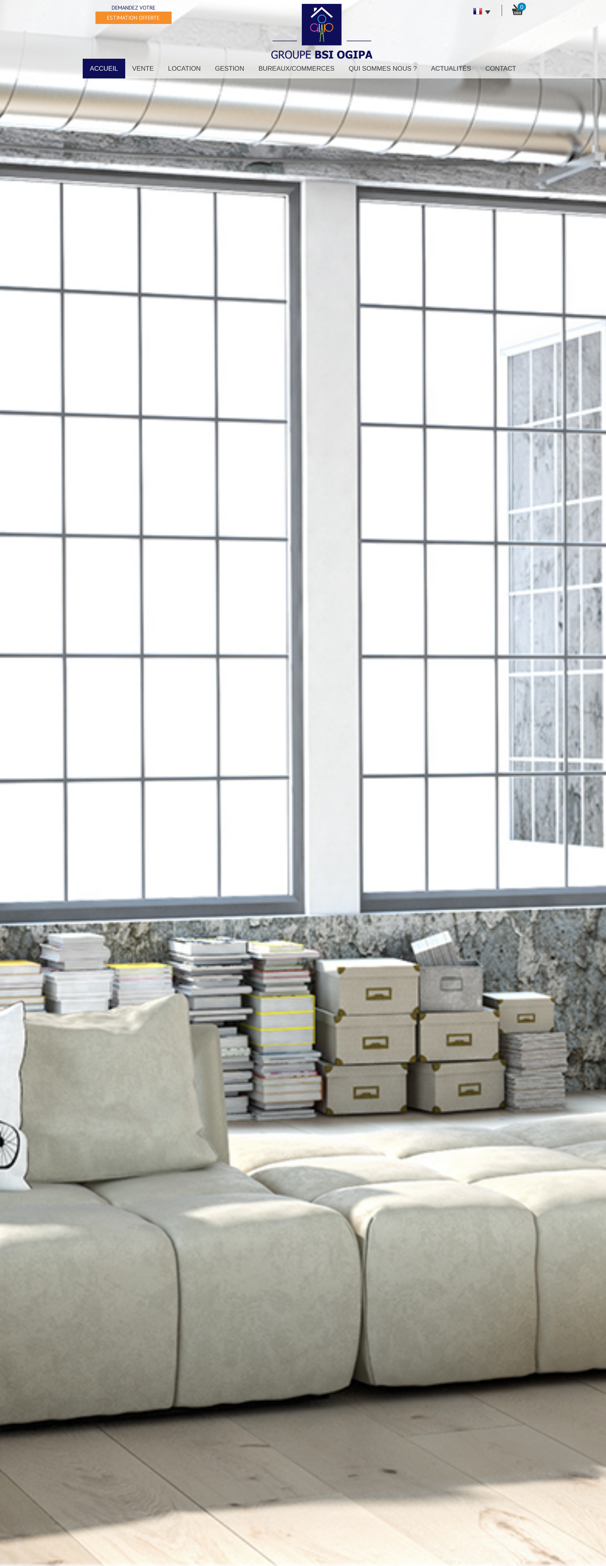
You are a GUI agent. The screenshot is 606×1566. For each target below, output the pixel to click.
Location (184, 68)
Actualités (451, 68)
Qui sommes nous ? (383, 68)
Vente (143, 68)
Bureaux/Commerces (297, 68)
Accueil (104, 68)
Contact (500, 68)
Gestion (229, 68)
